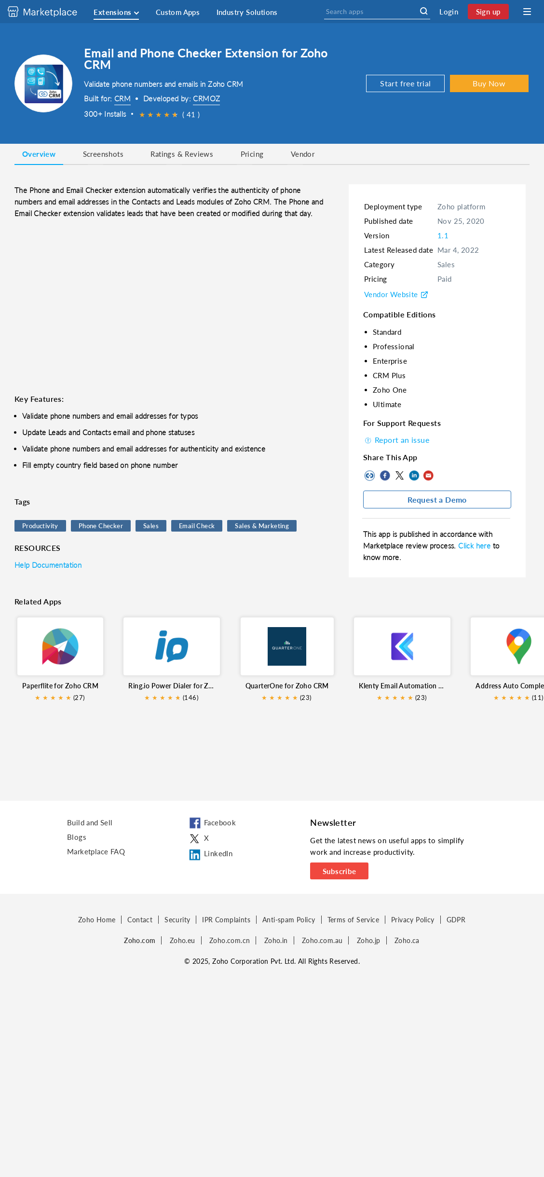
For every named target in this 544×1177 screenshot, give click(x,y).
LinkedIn (414, 475)
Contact (139, 920)
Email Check (197, 526)
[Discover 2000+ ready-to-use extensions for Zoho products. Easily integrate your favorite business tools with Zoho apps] (50, 11)
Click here (475, 545)
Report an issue (396, 439)
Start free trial (405, 83)
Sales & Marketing (262, 526)
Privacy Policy (413, 920)
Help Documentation (48, 565)
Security (177, 920)
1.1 (443, 235)
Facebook (385, 475)
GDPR (456, 920)
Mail (428, 475)
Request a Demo (437, 499)
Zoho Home (97, 920)
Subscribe (339, 871)
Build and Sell (90, 822)
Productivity (40, 526)
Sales (151, 526)
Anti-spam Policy (288, 920)
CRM (122, 98)
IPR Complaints (226, 920)
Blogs (76, 837)
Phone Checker (101, 526)
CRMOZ (206, 98)
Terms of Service (353, 920)
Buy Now (489, 83)
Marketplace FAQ (96, 851)
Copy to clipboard (370, 475)
